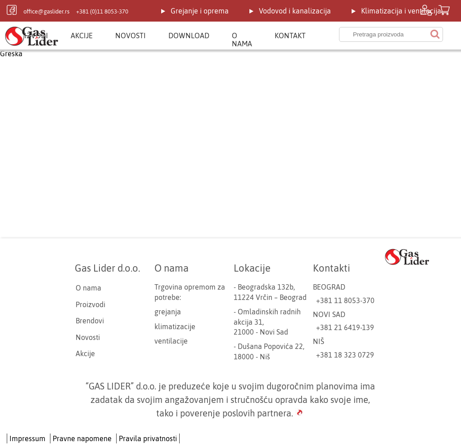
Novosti (130, 35)
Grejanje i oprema (200, 11)
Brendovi (90, 321)
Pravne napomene (82, 438)
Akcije (82, 35)
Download (188, 35)
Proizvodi (90, 304)
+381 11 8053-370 (345, 300)
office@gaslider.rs (46, 11)
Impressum (27, 438)
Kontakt (290, 35)
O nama (242, 39)
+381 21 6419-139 (345, 327)
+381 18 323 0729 (345, 355)
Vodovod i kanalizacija (295, 11)
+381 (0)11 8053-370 (102, 11)
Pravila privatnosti (148, 438)
